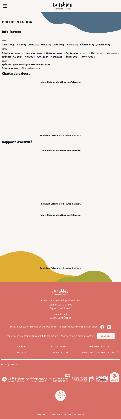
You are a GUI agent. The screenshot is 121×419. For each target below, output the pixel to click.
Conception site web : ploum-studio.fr (60, 414)
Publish (44, 135)
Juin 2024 (111, 53)
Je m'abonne (105, 336)
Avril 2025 (59, 45)
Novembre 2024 (33, 53)
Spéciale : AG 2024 (12, 57)
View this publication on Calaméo (61, 82)
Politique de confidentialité (100, 352)
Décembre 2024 (11, 53)
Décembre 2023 (11, 68)
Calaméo (55, 135)
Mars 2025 (72, 45)
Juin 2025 (34, 45)
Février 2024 (71, 57)
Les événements (60, 346)
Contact (21, 352)
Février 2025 (87, 45)
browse (67, 135)
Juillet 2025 (8, 45)
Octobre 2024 (54, 53)
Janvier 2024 (88, 57)
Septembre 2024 (75, 53)
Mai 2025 (46, 45)
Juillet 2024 (95, 53)
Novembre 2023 (31, 68)
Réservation (60, 352)
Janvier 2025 (103, 45)
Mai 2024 (30, 57)
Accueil (21, 346)
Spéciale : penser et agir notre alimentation (26, 65)
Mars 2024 (56, 57)
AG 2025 (21, 45)
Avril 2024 (42, 57)
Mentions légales (100, 346)
